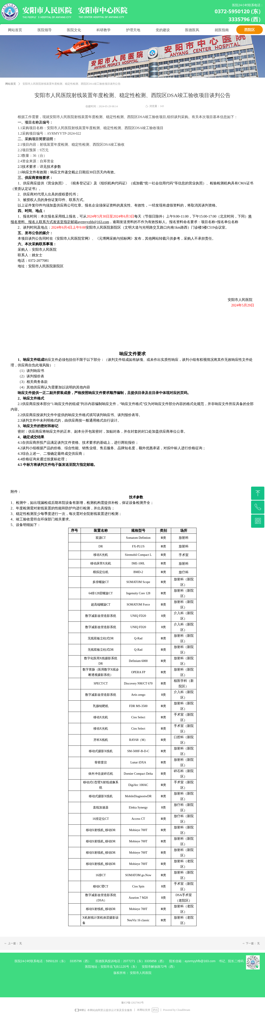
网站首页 (10, 83)
